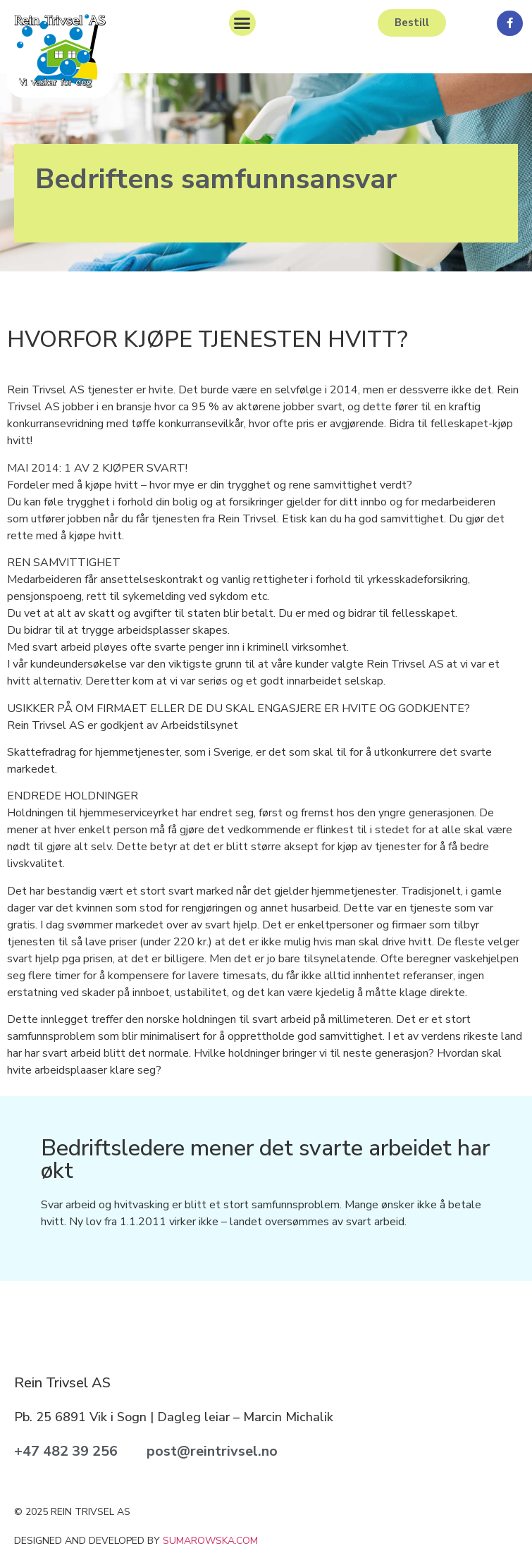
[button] (242, 23)
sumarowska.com (210, 1540)
